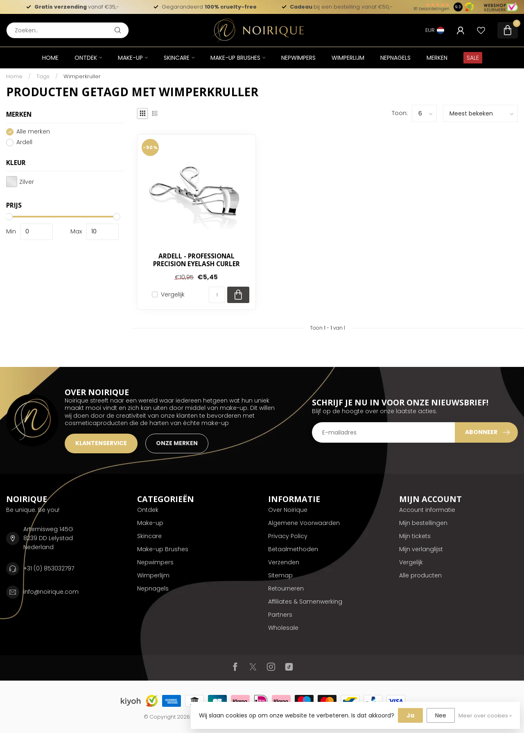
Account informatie (427, 510)
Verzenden (283, 562)
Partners (280, 615)
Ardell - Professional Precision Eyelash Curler (196, 260)
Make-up (130, 58)
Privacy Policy (287, 536)
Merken (437, 58)
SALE (473, 58)
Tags (43, 76)
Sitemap (280, 575)
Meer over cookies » (485, 715)
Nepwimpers (298, 58)
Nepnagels (395, 58)
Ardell (24, 142)
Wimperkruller (82, 76)
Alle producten (420, 575)
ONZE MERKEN (177, 443)
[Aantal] (217, 295)
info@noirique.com (51, 592)
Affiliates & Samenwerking (305, 601)
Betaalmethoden (293, 549)
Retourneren (286, 588)
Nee (440, 715)
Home (50, 58)
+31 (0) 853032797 (48, 568)
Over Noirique (287, 510)
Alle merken (33, 132)
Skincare (177, 58)
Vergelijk (173, 295)
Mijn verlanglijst (421, 549)
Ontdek (86, 58)
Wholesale (283, 628)
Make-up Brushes (235, 58)
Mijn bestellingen (423, 523)
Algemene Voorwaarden (304, 523)
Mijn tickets (415, 536)
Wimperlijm (348, 58)
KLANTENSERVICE (101, 443)
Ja (410, 715)
